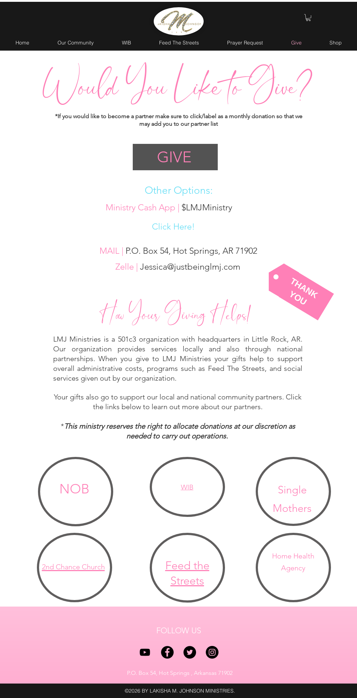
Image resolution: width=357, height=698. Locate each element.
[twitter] (189, 652)
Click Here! (173, 226)
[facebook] (167, 652)
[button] (308, 17)
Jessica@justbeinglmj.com (190, 266)
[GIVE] (175, 157)
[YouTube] (145, 652)
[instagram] (212, 652)
